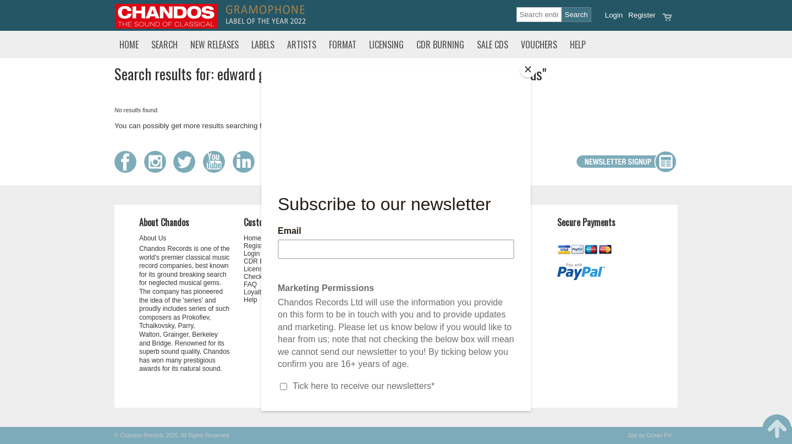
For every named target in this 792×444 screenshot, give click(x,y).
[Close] (528, 69)
